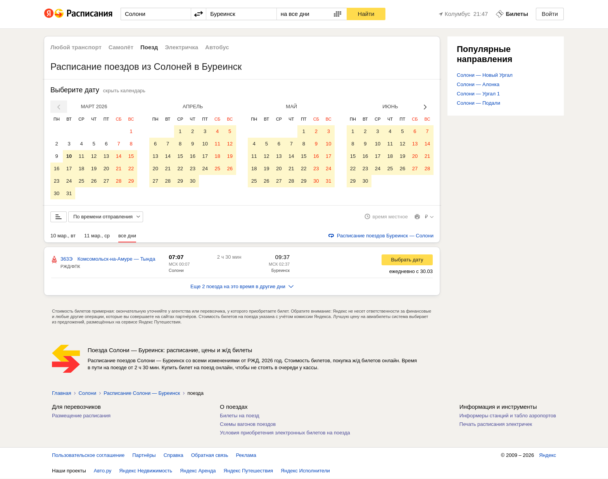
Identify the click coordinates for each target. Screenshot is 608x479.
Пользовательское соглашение (88, 455)
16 (56, 168)
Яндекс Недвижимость (145, 471)
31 (69, 193)
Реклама (246, 455)
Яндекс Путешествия (248, 471)
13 (106, 156)
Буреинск (280, 270)
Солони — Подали (478, 103)
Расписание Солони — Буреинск (142, 393)
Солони (176, 270)
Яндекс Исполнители (305, 471)
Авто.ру (103, 471)
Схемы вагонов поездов (248, 424)
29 (131, 181)
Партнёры (143, 455)
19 (94, 168)
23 (56, 181)
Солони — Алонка (478, 84)
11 (81, 156)
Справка (173, 455)
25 (81, 181)
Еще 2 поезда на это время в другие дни (242, 287)
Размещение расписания (81, 416)
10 (69, 156)
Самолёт (121, 47)
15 (131, 156)
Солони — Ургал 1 (478, 94)
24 (69, 181)
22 (131, 168)
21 (118, 168)
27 (106, 181)
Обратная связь (209, 455)
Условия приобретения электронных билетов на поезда (285, 433)
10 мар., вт (63, 236)
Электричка (181, 47)
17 (69, 168)
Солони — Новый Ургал (485, 75)
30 (56, 193)
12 (94, 156)
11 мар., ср (97, 236)
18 (81, 168)
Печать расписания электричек (495, 424)
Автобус (217, 47)
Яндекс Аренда (198, 471)
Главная (61, 393)
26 (94, 181)
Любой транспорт (76, 47)
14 (118, 156)
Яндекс (547, 455)
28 (118, 181)
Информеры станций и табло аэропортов (507, 416)
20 (106, 168)
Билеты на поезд (239, 416)
